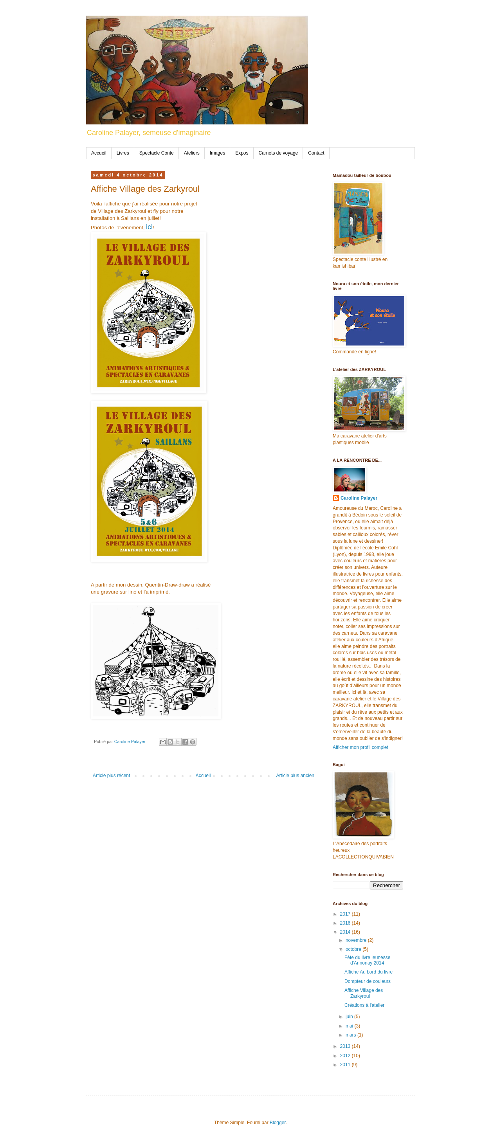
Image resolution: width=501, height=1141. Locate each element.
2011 (346, 1064)
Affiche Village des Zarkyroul (363, 993)
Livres (123, 153)
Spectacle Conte (156, 153)
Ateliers (192, 153)
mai (350, 1026)
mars (351, 1035)
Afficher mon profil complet (360, 747)
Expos (241, 153)
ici (149, 227)
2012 (346, 1055)
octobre (354, 949)
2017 (346, 914)
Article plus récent (111, 775)
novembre (357, 940)
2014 (346, 932)
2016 (346, 923)
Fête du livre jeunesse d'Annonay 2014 (367, 960)
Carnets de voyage (278, 153)
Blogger (278, 1122)
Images (217, 153)
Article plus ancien (295, 775)
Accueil (98, 153)
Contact (316, 153)
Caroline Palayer (359, 498)
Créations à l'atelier (364, 1005)
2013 (346, 1046)
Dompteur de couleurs (367, 981)
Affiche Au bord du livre (368, 972)
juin (350, 1016)
